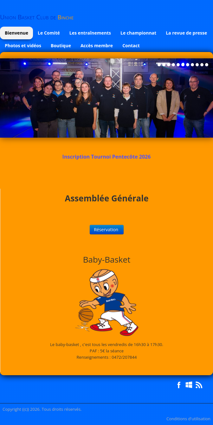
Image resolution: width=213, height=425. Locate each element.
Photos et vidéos (23, 46)
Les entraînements (90, 33)
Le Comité (49, 33)
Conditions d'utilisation (188, 419)
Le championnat (138, 33)
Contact (131, 46)
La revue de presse (186, 33)
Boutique (61, 46)
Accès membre (97, 46)
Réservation (106, 229)
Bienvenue (16, 33)
